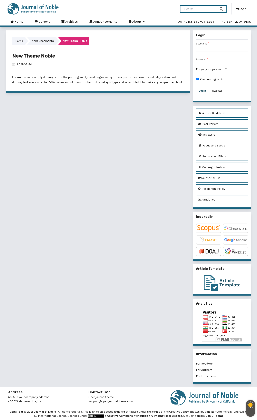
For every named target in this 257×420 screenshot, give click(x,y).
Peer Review (208, 123)
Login (241, 9)
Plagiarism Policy (211, 188)
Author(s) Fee (209, 178)
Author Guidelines (212, 113)
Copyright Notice (211, 167)
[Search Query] (200, 9)
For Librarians (206, 376)
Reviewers (206, 134)
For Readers (204, 363)
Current (42, 21)
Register (217, 90)
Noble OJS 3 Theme (210, 416)
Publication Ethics (212, 156)
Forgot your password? (211, 69)
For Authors (204, 370)
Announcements (103, 21)
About (135, 21)
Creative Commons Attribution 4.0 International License (144, 416)
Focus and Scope (211, 145)
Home (17, 21)
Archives (69, 21)
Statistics (206, 199)
